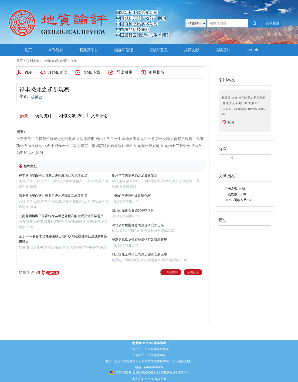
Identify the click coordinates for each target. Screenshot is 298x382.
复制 (230, 122)
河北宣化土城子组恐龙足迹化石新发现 (139, 254)
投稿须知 (222, 50)
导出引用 (124, 72)
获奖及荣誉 (88, 50)
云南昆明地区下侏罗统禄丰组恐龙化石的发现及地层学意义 (61, 216)
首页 (28, 50)
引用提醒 (157, 72)
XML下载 (92, 72)
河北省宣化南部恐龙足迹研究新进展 (138, 225)
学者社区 (193, 272)
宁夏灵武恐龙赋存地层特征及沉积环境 (139, 240)
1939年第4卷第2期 (54, 61)
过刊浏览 (32, 61)
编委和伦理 (123, 50)
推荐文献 (191, 50)
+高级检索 (271, 23)
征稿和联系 (158, 50)
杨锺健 (36, 97)
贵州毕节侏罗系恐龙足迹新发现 (134, 175)
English (252, 50)
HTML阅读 (57, 72)
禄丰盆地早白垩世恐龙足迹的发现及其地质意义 (53, 175)
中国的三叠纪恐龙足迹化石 (131, 196)
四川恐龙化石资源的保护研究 (133, 210)
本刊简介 (55, 50)
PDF (28, 72)
